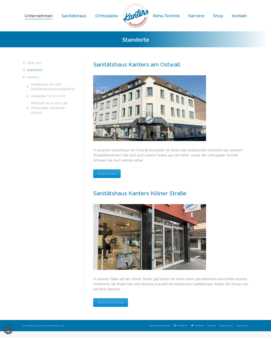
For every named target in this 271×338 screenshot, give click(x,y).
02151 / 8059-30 (160, 3)
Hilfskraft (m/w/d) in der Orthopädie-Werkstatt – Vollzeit (49, 114)
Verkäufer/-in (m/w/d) (48, 103)
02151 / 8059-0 (78, 3)
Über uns (34, 70)
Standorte (34, 77)
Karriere (31, 84)
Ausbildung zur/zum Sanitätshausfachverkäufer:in (53, 93)
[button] (8, 329)
